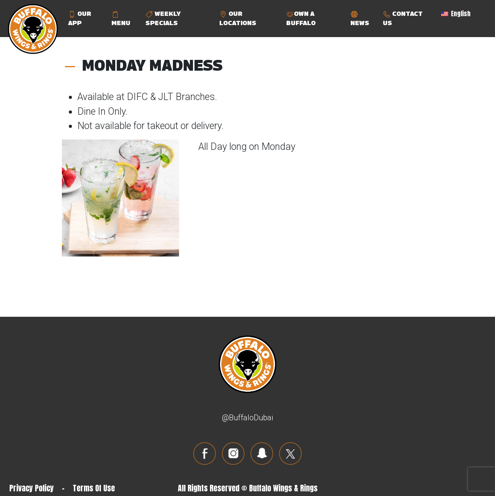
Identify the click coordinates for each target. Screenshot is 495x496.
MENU (120, 18)
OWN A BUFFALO (301, 18)
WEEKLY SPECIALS (163, 18)
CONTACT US (403, 18)
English (456, 13)
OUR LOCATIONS (237, 18)
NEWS (359, 18)
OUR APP (79, 18)
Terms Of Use (94, 488)
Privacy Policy (31, 488)
